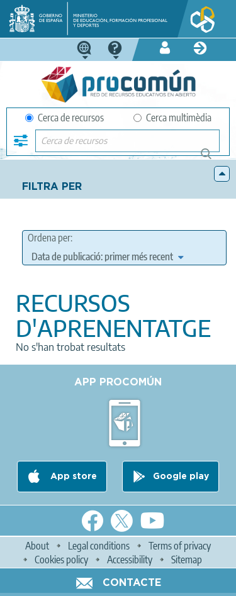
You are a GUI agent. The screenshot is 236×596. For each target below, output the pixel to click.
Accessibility (129, 559)
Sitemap (186, 559)
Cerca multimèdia (172, 117)
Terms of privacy (180, 545)
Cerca (212, 158)
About (37, 545)
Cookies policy (61, 559)
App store (72, 476)
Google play (181, 476)
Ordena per (49, 237)
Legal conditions (99, 545)
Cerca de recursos (64, 117)
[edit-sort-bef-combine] (107, 256)
